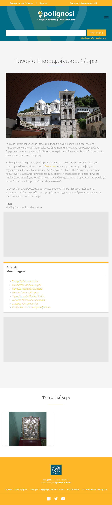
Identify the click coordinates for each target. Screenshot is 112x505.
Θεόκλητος (50, 166)
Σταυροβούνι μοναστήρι (25, 281)
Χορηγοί (43, 3)
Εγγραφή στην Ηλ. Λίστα (52, 489)
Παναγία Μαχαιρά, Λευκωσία (27, 288)
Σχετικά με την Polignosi (21, 3)
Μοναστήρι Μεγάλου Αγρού (26, 285)
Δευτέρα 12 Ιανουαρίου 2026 (83, 3)
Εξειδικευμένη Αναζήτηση (93, 38)
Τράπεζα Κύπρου (63, 482)
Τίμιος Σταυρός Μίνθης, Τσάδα (28, 296)
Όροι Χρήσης (21, 489)
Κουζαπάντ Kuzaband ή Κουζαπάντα (31, 307)
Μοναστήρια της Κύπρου (25, 292)
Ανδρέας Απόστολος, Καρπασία (28, 300)
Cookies (8, 489)
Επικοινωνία (73, 489)
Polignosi (47, 479)
